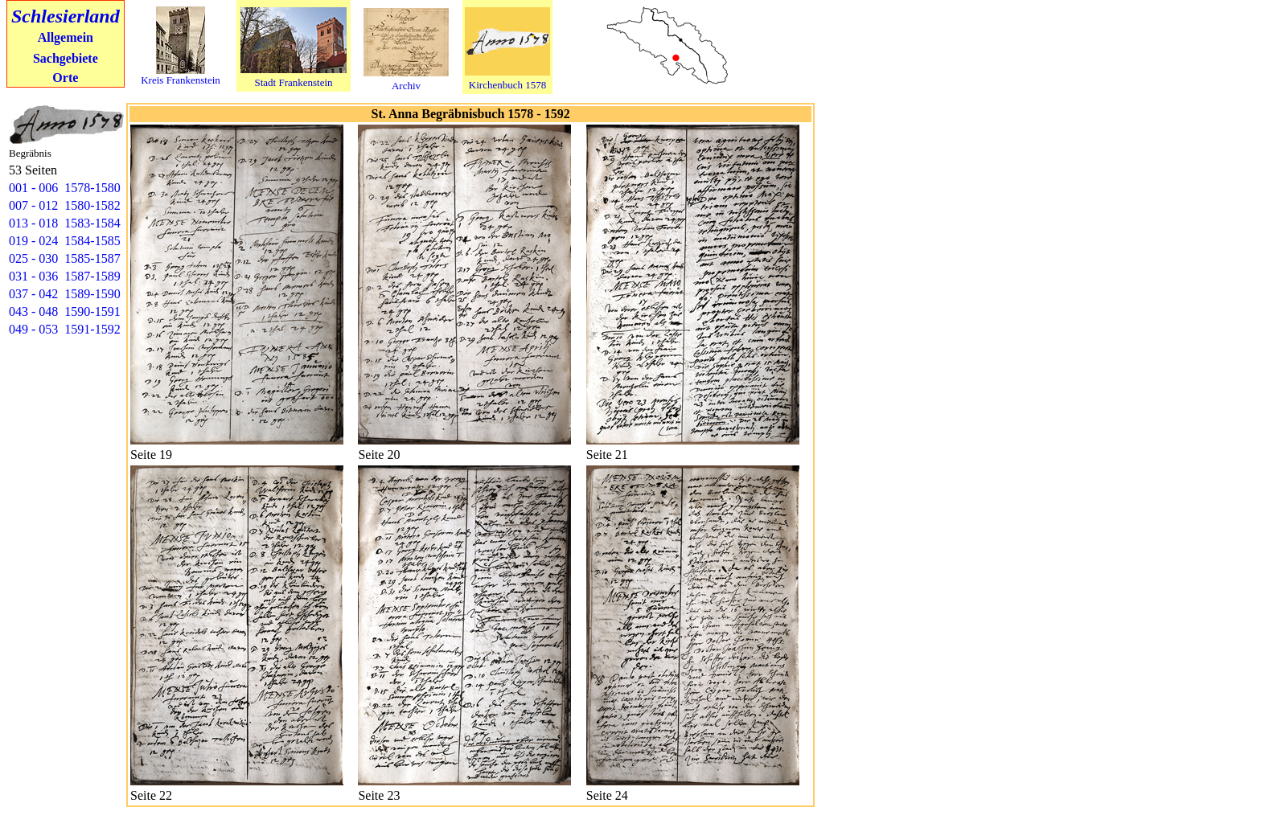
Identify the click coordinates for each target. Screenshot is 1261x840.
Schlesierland (65, 16)
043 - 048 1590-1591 (65, 311)
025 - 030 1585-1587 (65, 258)
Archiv (406, 86)
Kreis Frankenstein (180, 80)
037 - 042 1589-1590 (65, 294)
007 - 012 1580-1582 (65, 205)
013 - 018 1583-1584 (65, 223)
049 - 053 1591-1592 (65, 329)
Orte (65, 77)
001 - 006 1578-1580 (65, 188)
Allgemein (65, 37)
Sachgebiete (65, 58)
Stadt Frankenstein (293, 82)
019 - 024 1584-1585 (65, 241)
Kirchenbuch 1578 (507, 85)
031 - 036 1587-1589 (65, 276)
